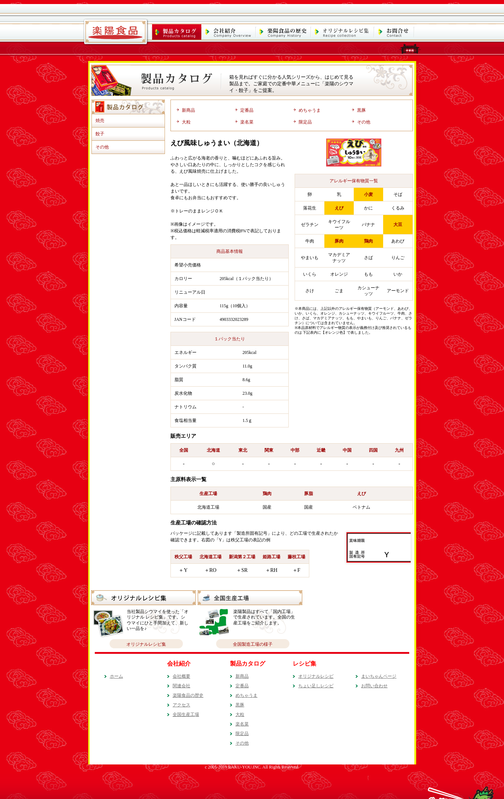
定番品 (246, 110)
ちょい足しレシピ (316, 685)
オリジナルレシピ (316, 676)
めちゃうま (310, 110)
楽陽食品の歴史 (188, 695)
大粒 (186, 122)
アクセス (181, 704)
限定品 (305, 122)
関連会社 (181, 685)
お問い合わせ (374, 685)
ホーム (116, 676)
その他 (102, 147)
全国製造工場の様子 (253, 644)
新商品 (188, 110)
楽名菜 (246, 122)
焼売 (100, 120)
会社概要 (181, 676)
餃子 (100, 133)
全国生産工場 (186, 714)
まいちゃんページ (378, 676)
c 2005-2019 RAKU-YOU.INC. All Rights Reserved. (252, 767)
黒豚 (361, 110)
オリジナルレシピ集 (146, 644)
